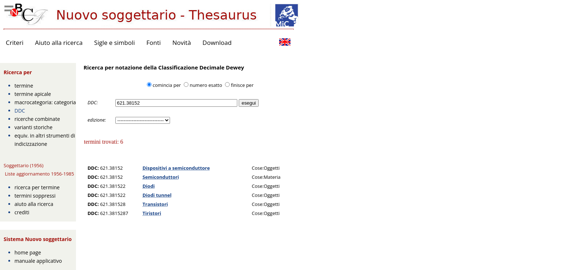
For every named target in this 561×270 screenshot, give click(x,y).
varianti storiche (33, 127)
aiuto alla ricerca (33, 204)
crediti (21, 212)
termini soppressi (35, 195)
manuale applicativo (38, 260)
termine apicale (32, 93)
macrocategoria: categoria (45, 102)
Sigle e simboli (114, 42)
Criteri (15, 42)
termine (23, 85)
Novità (182, 42)
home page (27, 252)
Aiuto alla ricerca (59, 42)
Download (217, 42)
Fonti (153, 42)
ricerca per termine (37, 187)
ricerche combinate (37, 118)
